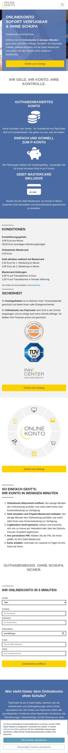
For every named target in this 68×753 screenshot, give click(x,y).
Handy (4, 649)
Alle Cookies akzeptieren (34, 740)
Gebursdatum (7, 629)
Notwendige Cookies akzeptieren (34, 747)
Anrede (5, 598)
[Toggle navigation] (62, 4)
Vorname (5, 609)
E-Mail (4, 640)
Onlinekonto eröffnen (34, 663)
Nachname (6, 618)
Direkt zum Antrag (35, 63)
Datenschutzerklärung (12, 729)
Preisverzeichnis (33, 285)
